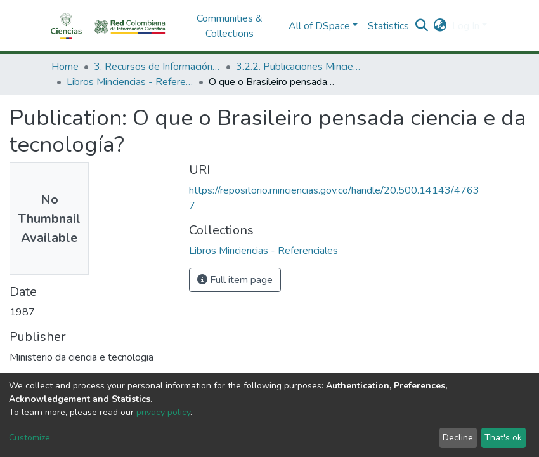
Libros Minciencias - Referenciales (130, 82)
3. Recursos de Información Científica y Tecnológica (157, 67)
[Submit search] (422, 26)
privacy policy (163, 412)
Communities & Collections (230, 26)
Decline (458, 438)
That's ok (503, 438)
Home (65, 67)
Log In (465, 26)
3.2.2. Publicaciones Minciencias (299, 67)
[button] (440, 26)
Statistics (388, 26)
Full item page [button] (235, 280)
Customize (29, 438)
